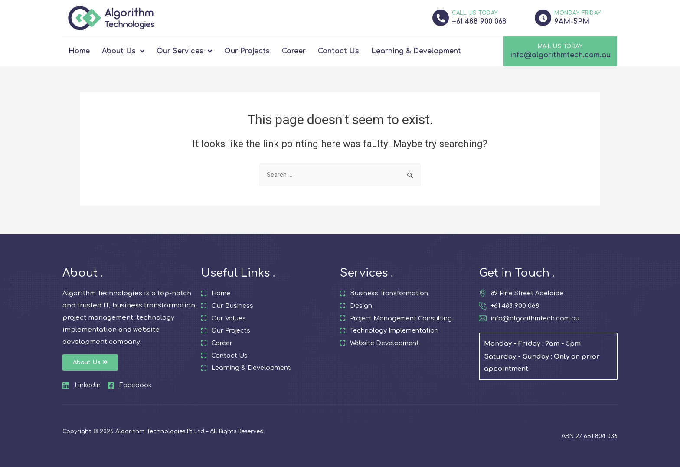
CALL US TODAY (475, 13)
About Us (123, 51)
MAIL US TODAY (560, 46)
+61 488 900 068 (479, 22)
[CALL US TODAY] (440, 18)
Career (294, 51)
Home (79, 51)
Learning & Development (416, 51)
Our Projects (247, 51)
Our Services (184, 51)
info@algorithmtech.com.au (560, 55)
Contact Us (338, 51)
